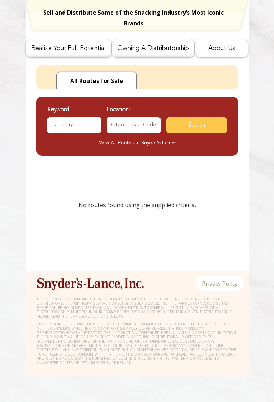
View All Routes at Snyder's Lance (137, 143)
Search (196, 125)
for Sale (96, 81)
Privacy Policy (220, 284)
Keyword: (58, 110)
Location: (118, 110)
